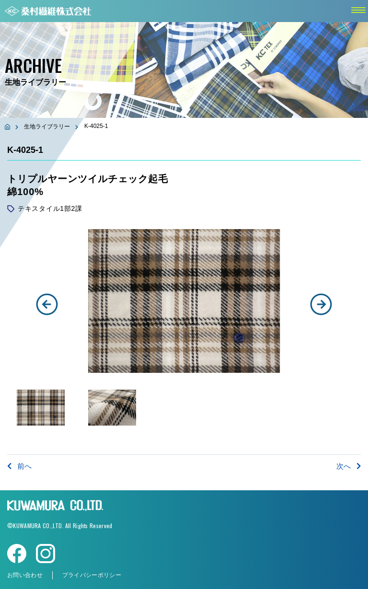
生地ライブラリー (47, 126)
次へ (348, 466)
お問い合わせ (25, 575)
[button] (47, 304)
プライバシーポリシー (91, 575)
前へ (19, 466)
